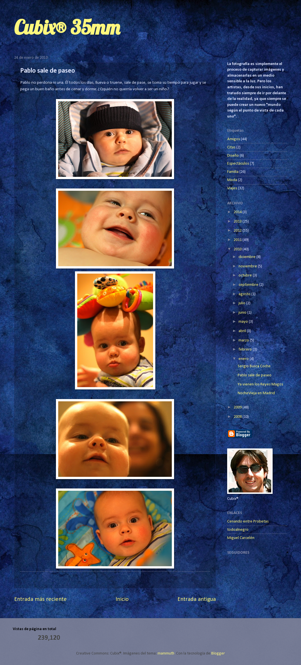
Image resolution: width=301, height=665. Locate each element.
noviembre (248, 266)
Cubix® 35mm (67, 27)
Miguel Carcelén (240, 538)
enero (244, 359)
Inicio (122, 599)
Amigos (233, 139)
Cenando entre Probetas (248, 521)
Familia (233, 172)
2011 (238, 240)
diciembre (247, 257)
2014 (238, 212)
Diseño (233, 156)
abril (243, 331)
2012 (238, 230)
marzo (244, 340)
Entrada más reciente (40, 599)
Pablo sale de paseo (254, 375)
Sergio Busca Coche (254, 366)
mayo (244, 322)
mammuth (166, 653)
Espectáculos (238, 163)
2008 (238, 417)
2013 (238, 221)
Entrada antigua (196, 599)
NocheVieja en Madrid (256, 393)
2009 (238, 407)
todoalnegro (237, 530)
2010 (238, 249)
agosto (245, 294)
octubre (246, 275)
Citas (231, 147)
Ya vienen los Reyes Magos (260, 384)
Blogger (218, 653)
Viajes (232, 188)
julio (242, 303)
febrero (246, 349)
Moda (232, 180)
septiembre (249, 285)
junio (243, 313)
